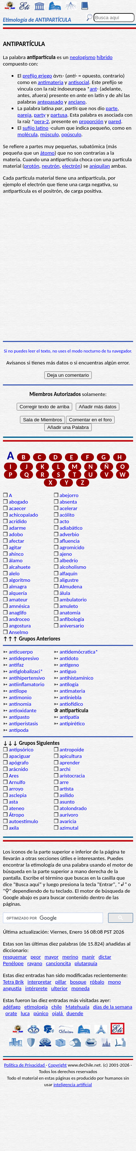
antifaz (16, 665)
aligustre (68, 580)
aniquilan (100, 166)
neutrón (50, 166)
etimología (36, 1007)
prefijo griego (37, 75)
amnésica (19, 606)
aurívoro (68, 815)
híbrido (105, 57)
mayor (52, 957)
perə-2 (41, 121)
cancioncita (58, 963)
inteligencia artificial (72, 1084)
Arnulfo (17, 782)
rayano (34, 963)
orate (11, 1013)
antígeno (69, 665)
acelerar (68, 508)
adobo (16, 534)
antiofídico (71, 704)
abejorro (68, 495)
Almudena (70, 586)
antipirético (72, 723)
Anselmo (18, 632)
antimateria (50, 82)
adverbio (69, 534)
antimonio (20, 697)
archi (64, 769)
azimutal (68, 828)
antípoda (18, 730)
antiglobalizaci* (26, 671)
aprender (69, 762)
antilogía (68, 684)
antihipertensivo (27, 678)
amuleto (68, 606)
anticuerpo (21, 652)
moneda (80, 988)
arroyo (16, 788)
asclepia (17, 795)
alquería (18, 593)
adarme (17, 528)
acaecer (17, 508)
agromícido (71, 547)
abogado (18, 502)
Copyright (57, 1065)
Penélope (13, 963)
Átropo (16, 815)
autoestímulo (23, 821)
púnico (40, 1013)
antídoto (68, 658)
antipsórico (21, 749)
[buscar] (52, 918)
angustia (12, 988)
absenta (68, 502)
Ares (13, 775)
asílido (66, 795)
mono (114, 982)
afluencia (69, 541)
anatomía (70, 612)
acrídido (17, 521)
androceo (19, 619)
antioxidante (22, 710)
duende (74, 1013)
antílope (18, 691)
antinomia (20, 704)
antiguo (67, 671)
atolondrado (73, 808)
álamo (15, 560)
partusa (58, 115)
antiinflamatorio (26, 684)
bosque (78, 982)
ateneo (16, 808)
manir (88, 957)
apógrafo (18, 762)
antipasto (19, 717)
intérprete (36, 988)
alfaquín (68, 573)
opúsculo (71, 134)
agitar (15, 547)
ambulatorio (73, 599)
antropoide (71, 749)
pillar (60, 982)
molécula (27, 134)
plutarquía (86, 963)
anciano (77, 102)
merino (70, 957)
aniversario (71, 625)
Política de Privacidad (25, 1065)
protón (31, 166)
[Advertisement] (68, 267)
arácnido (18, 769)
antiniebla (70, 697)
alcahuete (19, 567)
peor (35, 957)
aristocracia (72, 775)
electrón (71, 166)
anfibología (71, 619)
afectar (16, 541)
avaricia (67, 821)
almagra (17, 586)
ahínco (16, 554)
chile (56, 1007)
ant (93, 89)
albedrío (68, 560)
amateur (18, 599)
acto (64, 521)
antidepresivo (24, 658)
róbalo (97, 982)
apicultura (70, 756)
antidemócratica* (78, 652)
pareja (24, 115)
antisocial (78, 82)
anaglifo (17, 612)
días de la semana (112, 1007)
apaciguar (19, 756)
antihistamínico (76, 678)
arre (64, 782)
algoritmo (19, 580)
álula (64, 593)
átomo (47, 153)
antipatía (69, 717)
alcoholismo (72, 567)
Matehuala (78, 1007)
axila (14, 828)
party (39, 115)
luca (25, 1013)
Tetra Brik (13, 982)
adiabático (70, 528)
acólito (66, 515)
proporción (91, 121)
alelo (14, 573)
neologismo (82, 57)
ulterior (59, 988)
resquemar (15, 957)
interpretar (39, 982)
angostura (20, 625)
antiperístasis (23, 723)
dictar (105, 957)
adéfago (12, 1007)
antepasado (50, 102)
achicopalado (23, 515)
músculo (49, 134)
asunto (66, 801)
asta (13, 801)
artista (66, 788)
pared (114, 121)
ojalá (58, 1013)
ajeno (65, 554)
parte (112, 108)
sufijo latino (35, 128)
